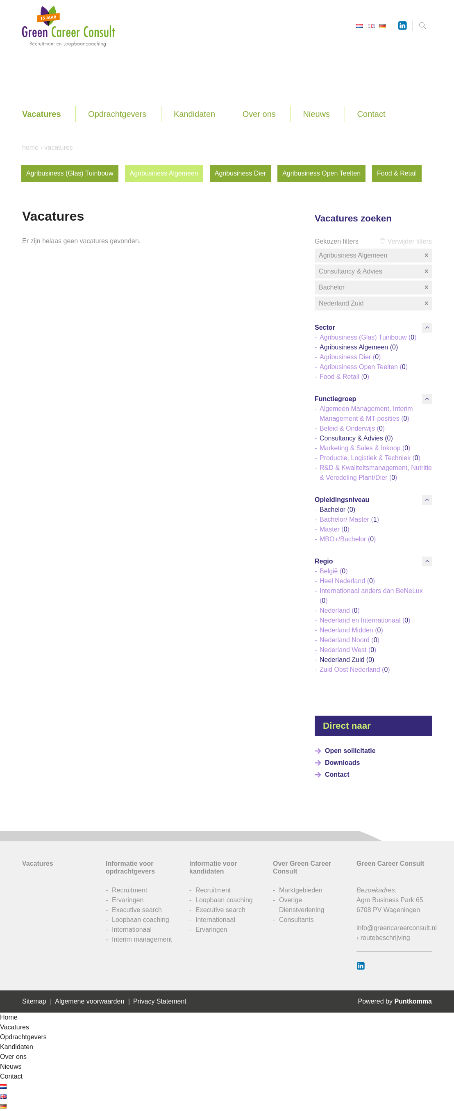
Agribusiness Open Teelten (321, 173)
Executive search (137, 909)
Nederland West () (348, 649)
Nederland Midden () (351, 630)
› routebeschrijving (383, 937)
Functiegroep (335, 398)
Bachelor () (337, 509)
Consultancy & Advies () (356, 438)
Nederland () (340, 610)
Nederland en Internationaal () (365, 620)
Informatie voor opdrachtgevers (130, 867)
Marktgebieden (300, 890)
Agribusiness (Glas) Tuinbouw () (368, 337)
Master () (335, 529)
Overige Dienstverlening (301, 905)
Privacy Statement (159, 1001)
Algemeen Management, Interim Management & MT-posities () (366, 413)
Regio (324, 561)
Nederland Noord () (349, 639)
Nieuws (316, 114)
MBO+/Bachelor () (348, 539)
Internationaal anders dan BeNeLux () (371, 595)
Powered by (395, 1001)
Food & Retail (397, 173)
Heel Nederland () (347, 580)
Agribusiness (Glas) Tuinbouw (70, 173)
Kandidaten (194, 114)
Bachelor (374, 287)
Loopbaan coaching (140, 919)
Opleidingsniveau (342, 499)
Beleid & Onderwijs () (352, 428)
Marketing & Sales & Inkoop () (365, 448)
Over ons (259, 114)
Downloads (342, 762)
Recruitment (129, 890)
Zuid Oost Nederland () (355, 669)
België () (333, 571)
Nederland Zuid (374, 303)
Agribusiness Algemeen (164, 173)
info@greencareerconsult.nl (396, 927)
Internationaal (132, 929)
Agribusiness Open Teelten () (364, 366)
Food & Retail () (344, 376)
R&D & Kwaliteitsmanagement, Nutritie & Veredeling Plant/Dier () (376, 472)
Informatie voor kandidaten (213, 867)
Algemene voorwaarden (89, 1001)
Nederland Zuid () (347, 659)
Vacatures (41, 114)
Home (30, 147)
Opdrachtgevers (117, 114)
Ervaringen (127, 900)
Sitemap (34, 1001)
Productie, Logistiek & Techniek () (370, 457)
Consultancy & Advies (374, 271)
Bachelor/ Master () (349, 519)
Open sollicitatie (350, 750)
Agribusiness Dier (240, 173)
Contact (371, 114)
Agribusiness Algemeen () (359, 347)
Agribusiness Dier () (350, 357)
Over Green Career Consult (302, 867)
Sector (325, 327)
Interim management (142, 939)
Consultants (296, 919)
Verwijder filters (406, 241)
